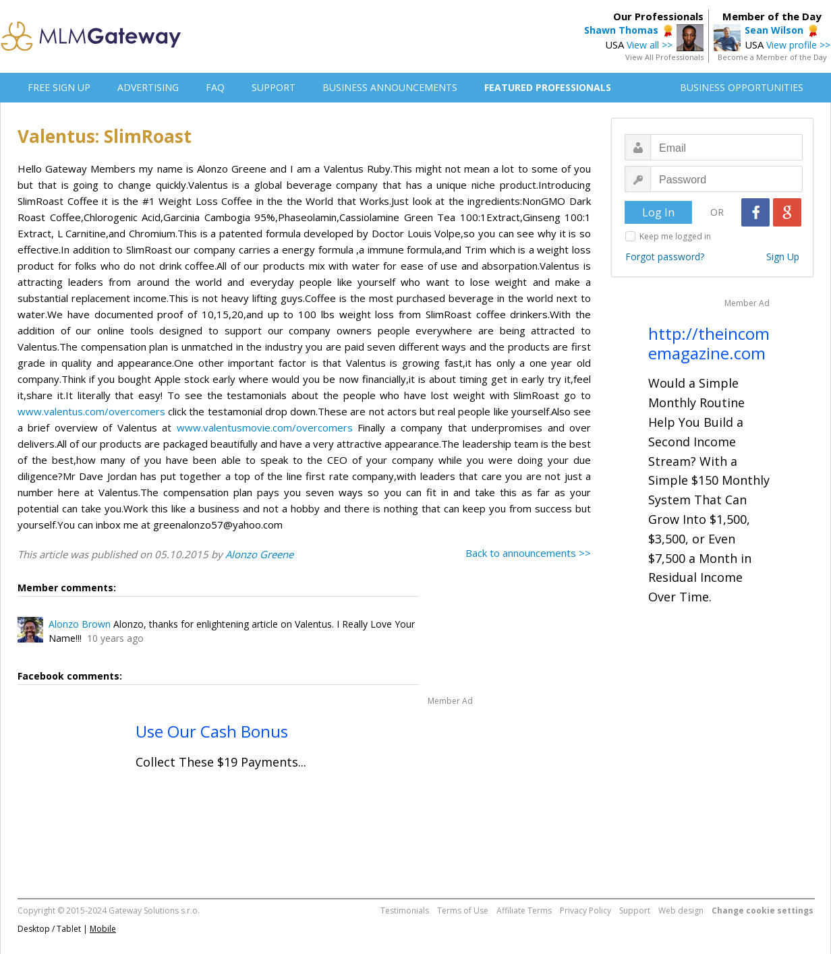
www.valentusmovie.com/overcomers (265, 427)
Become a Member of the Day (772, 57)
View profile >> (798, 44)
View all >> (649, 44)
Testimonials (404, 910)
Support (634, 910)
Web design (681, 910)
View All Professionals (664, 57)
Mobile (103, 928)
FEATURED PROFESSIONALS (547, 87)
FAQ (215, 87)
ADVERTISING (148, 87)
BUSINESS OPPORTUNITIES (741, 87)
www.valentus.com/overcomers (91, 411)
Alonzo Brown (80, 624)
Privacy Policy (585, 910)
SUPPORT (273, 87)
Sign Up (782, 256)
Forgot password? (664, 256)
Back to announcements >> (528, 553)
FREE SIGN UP (59, 87)
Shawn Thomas (621, 30)
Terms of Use (462, 910)
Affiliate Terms (524, 910)
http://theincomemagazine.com (709, 343)
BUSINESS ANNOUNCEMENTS (389, 87)
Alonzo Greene (259, 554)
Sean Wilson (774, 30)
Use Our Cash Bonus (212, 731)
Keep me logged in (675, 236)
